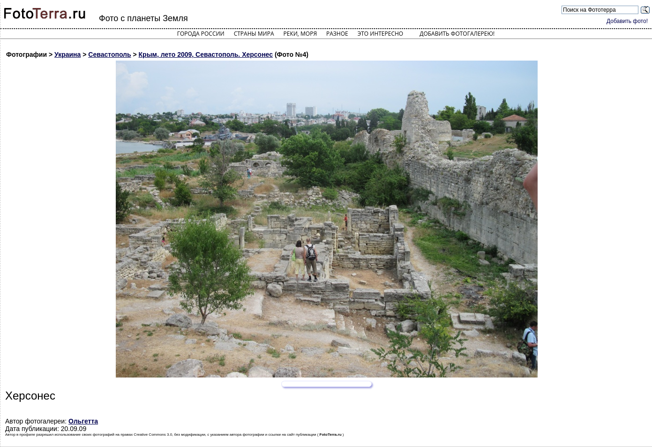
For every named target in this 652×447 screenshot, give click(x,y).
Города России (201, 34)
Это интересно (381, 34)
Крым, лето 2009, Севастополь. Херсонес (206, 54)
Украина (67, 54)
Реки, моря (300, 34)
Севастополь (109, 54)
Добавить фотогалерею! (457, 34)
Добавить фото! (627, 21)
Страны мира (254, 34)
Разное (337, 34)
